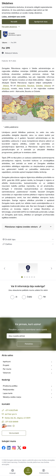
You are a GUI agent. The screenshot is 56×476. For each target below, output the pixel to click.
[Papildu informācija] (13, 426)
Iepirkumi (6, 361)
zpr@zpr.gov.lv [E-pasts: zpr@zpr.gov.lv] (11, 414)
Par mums (7, 369)
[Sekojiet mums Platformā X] (19, 448)
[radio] (13, 296)
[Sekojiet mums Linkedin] (9, 448)
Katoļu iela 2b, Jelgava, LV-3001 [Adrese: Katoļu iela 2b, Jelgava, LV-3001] (18, 418)
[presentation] (20, 308)
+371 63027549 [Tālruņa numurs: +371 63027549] (11, 410)
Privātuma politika (10, 386)
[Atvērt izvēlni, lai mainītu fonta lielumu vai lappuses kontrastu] (43, 472)
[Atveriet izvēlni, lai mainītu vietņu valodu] (12, 472)
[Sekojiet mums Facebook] (3, 448)
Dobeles (39, 85)
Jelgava (6, 85)
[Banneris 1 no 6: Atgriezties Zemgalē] (28, 268)
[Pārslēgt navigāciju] (28, 471)
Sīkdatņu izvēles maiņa (12, 397)
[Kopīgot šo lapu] (28, 244)
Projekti (6, 365)
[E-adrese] (6, 426)
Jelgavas (47, 85)
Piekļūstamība (8, 389)
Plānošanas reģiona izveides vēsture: (23, 226)
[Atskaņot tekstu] (11, 53)
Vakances (7, 373)
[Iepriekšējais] (4, 268)
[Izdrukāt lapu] (28, 239)
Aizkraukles (21, 85)
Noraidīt (14, 21)
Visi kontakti (14, 433)
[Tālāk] (51, 268)
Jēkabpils (5, 88)
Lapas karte (7, 393)
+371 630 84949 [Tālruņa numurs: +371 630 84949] (11, 422)
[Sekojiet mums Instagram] (14, 448)
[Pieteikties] (29, 343)
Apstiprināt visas (40, 21)
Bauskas (30, 85)
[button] (40, 226)
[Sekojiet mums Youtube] (24, 447)
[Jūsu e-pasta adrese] (29, 335)
